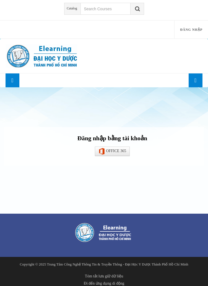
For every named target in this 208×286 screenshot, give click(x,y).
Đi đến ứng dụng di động (104, 283)
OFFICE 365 (112, 151)
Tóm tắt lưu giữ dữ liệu (104, 276)
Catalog (72, 8)
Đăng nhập (191, 30)
